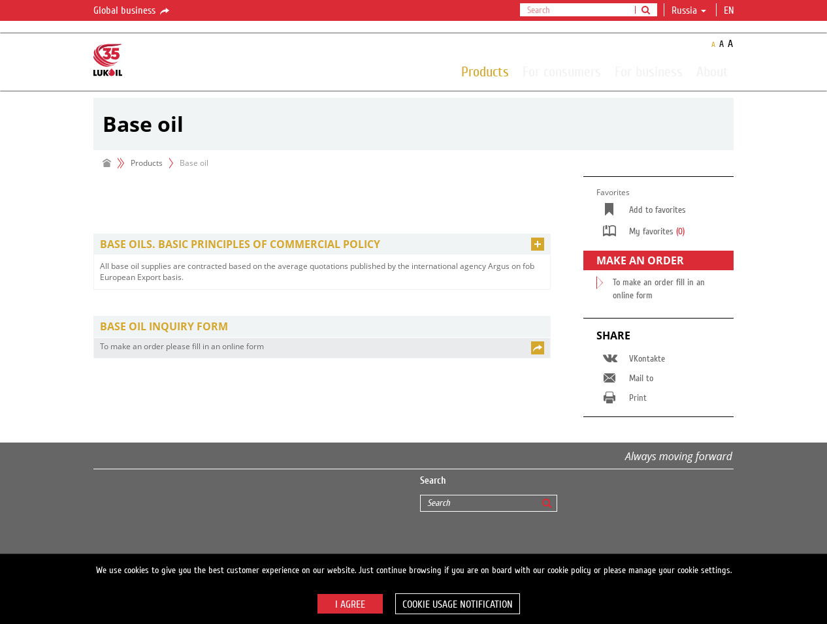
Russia (689, 10)
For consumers (562, 71)
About (712, 71)
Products (485, 71)
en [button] (730, 10)
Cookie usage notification (457, 604)
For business (649, 71)
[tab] (322, 244)
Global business (132, 11)
